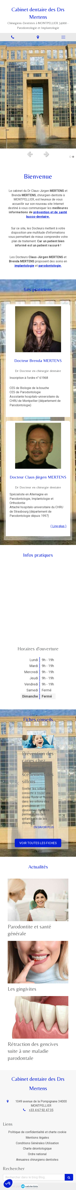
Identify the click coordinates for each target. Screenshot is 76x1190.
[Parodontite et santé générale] (38, 900)
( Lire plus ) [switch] (58, 526)
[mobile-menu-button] (63, 37)
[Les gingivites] (38, 962)
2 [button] (73, 157)
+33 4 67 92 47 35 (41, 1110)
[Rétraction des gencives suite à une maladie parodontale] (38, 1017)
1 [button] (70, 157)
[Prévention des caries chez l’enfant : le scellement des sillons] (38, 741)
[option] (38, 95)
